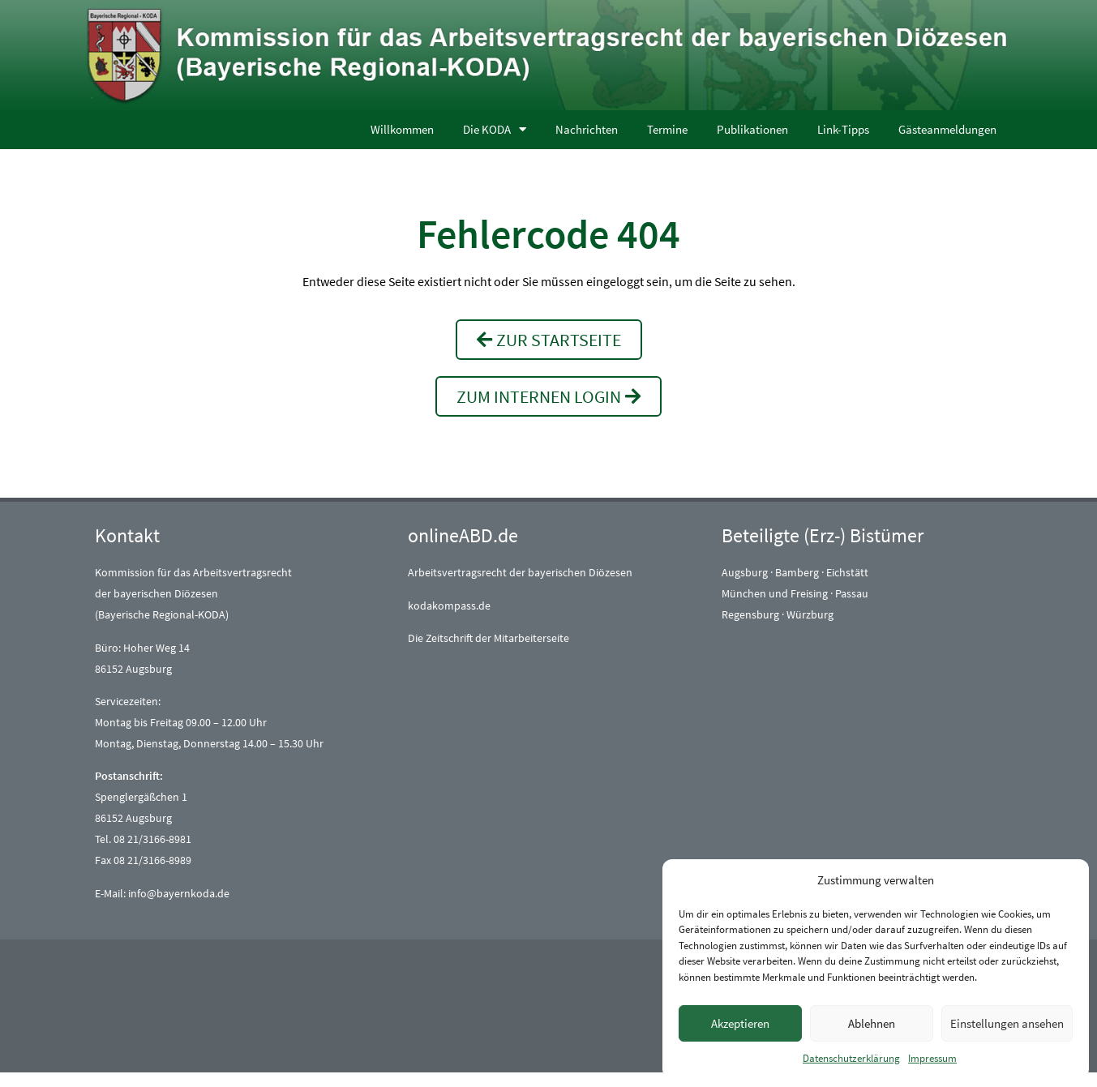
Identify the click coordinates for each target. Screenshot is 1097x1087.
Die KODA (494, 129)
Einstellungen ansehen (1007, 1023)
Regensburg (750, 614)
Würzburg (809, 614)
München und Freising (775, 593)
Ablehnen (871, 1023)
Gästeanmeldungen (947, 129)
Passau (851, 593)
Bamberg (797, 572)
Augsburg (745, 572)
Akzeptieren (740, 1023)
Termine (667, 129)
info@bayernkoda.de (178, 893)
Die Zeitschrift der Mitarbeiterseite (488, 638)
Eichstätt (847, 572)
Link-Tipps (843, 129)
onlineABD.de (463, 535)
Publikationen (752, 129)
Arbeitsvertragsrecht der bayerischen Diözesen (520, 572)
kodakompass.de (449, 605)
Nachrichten (586, 129)
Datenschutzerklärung (851, 1058)
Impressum (932, 1058)
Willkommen (402, 129)
